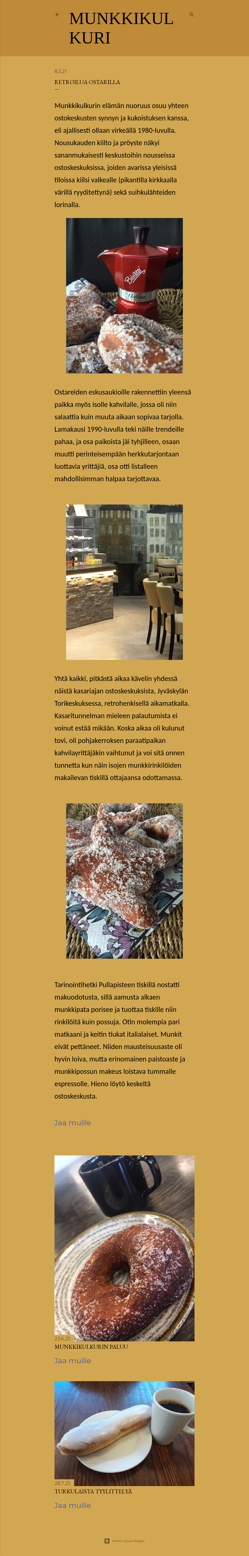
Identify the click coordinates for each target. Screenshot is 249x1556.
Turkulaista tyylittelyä (93, 1491)
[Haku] (192, 14)
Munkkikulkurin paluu (91, 1346)
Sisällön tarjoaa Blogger (124, 1541)
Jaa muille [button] (72, 1122)
